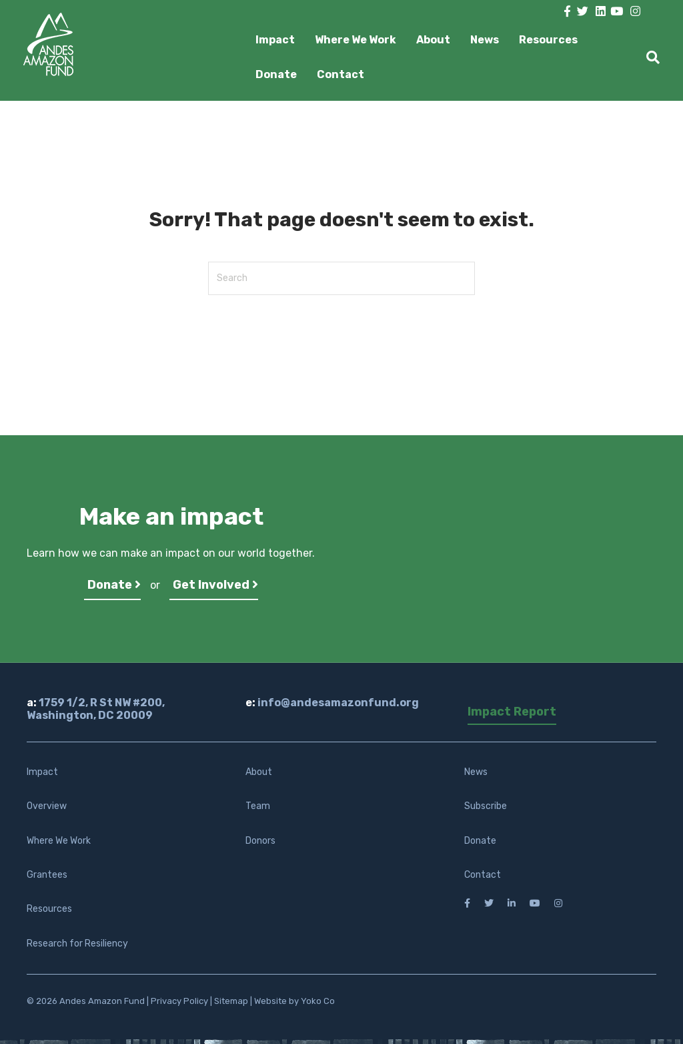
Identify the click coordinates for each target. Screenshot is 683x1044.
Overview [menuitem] (47, 806)
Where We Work (355, 39)
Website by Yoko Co (294, 1001)
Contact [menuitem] (482, 874)
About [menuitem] (258, 772)
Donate (276, 74)
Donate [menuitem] (480, 840)
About (433, 39)
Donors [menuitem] (260, 840)
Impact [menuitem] (42, 772)
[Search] (648, 57)
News (484, 39)
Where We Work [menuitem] (59, 840)
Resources (548, 39)
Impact (275, 39)
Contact (340, 74)
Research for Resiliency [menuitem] (77, 943)
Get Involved (215, 584)
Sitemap (231, 1001)
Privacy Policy (179, 1001)
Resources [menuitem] (49, 909)
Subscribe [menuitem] (485, 806)
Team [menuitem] (257, 806)
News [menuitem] (476, 772)
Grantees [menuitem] (47, 874)
